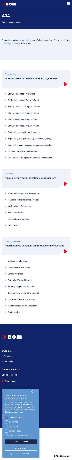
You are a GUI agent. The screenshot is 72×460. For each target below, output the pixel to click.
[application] (36, 449)
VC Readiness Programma (19, 206)
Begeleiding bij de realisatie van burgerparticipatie (29, 145)
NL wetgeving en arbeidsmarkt (21, 287)
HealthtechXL (14, 225)
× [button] (36, 392)
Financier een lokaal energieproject (23, 200)
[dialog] (20, 423)
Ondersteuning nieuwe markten (21, 299)
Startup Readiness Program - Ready (24, 107)
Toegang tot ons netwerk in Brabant (23, 293)
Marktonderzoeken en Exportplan (22, 306)
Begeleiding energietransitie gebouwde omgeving (29, 139)
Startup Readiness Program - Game (23, 113)
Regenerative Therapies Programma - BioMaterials (30, 158)
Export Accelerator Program (20, 267)
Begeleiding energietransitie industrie (24, 132)
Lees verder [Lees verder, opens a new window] (19, 412)
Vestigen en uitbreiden (17, 261)
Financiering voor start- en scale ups (24, 193)
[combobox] (32, 391)
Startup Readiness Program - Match (23, 126)
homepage (6, 43)
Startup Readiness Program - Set (22, 119)
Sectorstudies (14, 312)
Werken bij (8, 361)
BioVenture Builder (16, 213)
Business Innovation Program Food (23, 100)
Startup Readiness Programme (21, 94)
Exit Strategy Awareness (18, 219)
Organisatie (9, 356)
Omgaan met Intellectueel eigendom (24, 151)
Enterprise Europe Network (20, 280)
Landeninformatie (15, 274)
